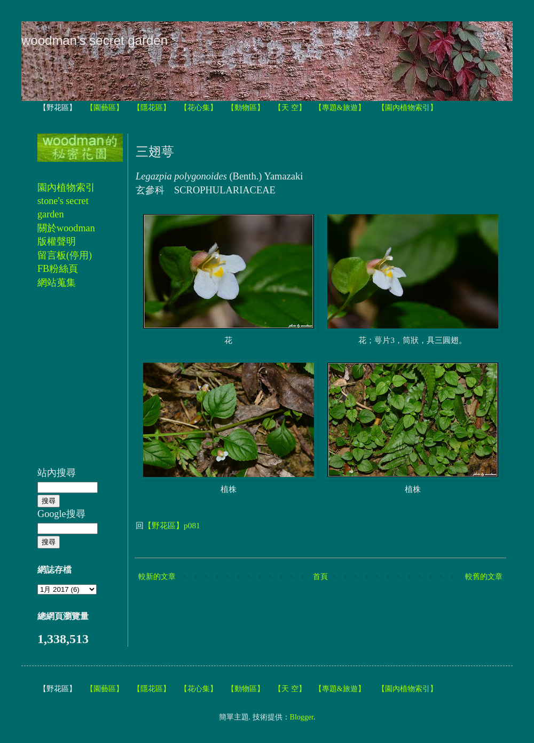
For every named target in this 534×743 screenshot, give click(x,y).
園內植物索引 (66, 187)
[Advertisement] (69, 383)
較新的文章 (157, 577)
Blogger (301, 717)
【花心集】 (198, 108)
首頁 (320, 577)
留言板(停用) (64, 255)
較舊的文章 (483, 577)
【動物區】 (245, 108)
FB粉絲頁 (57, 268)
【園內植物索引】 (407, 108)
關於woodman (66, 228)
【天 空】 (290, 108)
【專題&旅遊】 (340, 108)
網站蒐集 (56, 282)
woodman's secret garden (94, 40)
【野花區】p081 (172, 525)
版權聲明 (56, 241)
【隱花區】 (151, 108)
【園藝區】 (104, 108)
